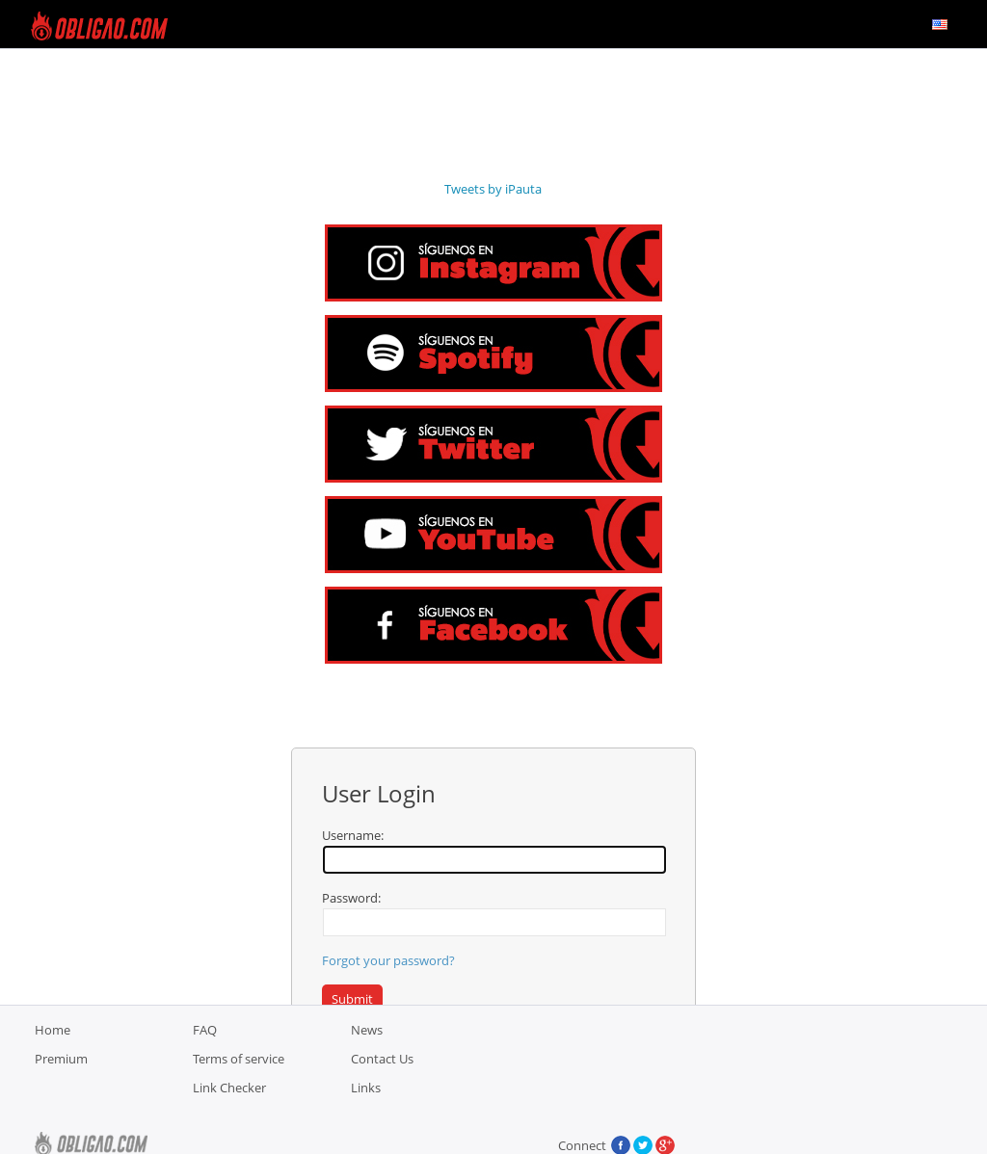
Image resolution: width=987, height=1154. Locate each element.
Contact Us (382, 1106)
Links (366, 1135)
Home (52, 1078)
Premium (61, 1106)
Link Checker (229, 1135)
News (367, 1078)
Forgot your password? (388, 960)
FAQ (205, 1078)
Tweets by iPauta (493, 188)
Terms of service (238, 1106)
